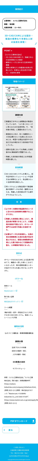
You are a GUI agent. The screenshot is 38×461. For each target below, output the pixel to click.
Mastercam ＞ (9, 291)
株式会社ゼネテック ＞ (12, 301)
